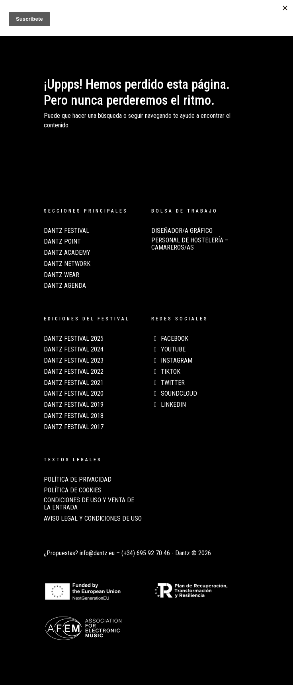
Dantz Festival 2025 (74, 338)
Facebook (169, 338)
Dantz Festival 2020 (74, 393)
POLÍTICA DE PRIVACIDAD (77, 479)
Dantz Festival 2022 (74, 371)
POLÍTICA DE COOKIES (73, 490)
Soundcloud (174, 393)
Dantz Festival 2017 (74, 427)
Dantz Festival (66, 230)
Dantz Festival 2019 (74, 404)
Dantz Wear (61, 275)
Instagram (171, 360)
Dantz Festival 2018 (74, 416)
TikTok (165, 371)
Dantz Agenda (65, 285)
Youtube (168, 349)
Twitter (168, 382)
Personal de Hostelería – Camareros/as (190, 244)
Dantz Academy (67, 252)
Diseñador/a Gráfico (182, 230)
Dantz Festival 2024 (74, 349)
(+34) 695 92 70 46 (145, 553)
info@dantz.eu (97, 553)
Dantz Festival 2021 (74, 382)
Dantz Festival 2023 (74, 360)
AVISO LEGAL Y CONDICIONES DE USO (93, 518)
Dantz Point (62, 241)
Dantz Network (67, 263)
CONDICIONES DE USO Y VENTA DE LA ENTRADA (89, 504)
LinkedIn (168, 404)
